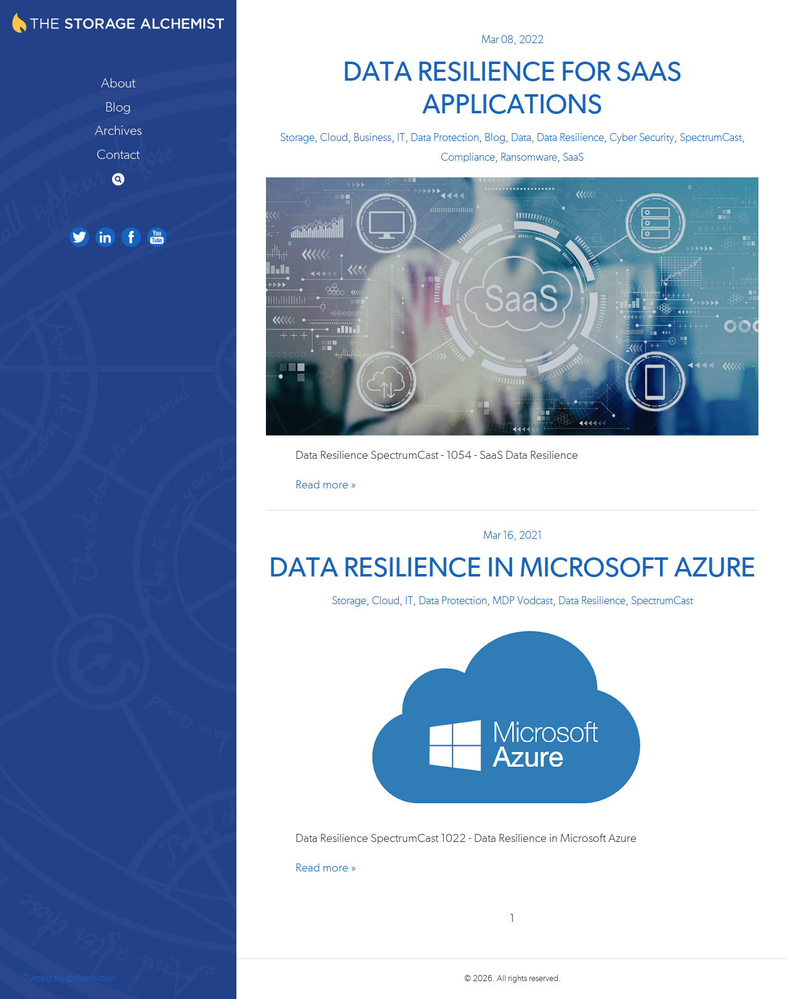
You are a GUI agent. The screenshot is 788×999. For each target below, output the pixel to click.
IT (401, 138)
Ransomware (529, 157)
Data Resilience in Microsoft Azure (512, 569)
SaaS (573, 157)
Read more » (326, 485)
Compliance (468, 157)
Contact (118, 154)
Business (372, 138)
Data (521, 138)
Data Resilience (570, 138)
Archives (118, 130)
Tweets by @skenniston (69, 978)
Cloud (334, 138)
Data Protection (445, 138)
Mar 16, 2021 (512, 535)
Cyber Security (641, 138)
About (118, 83)
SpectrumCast (711, 138)
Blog (118, 107)
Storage (297, 138)
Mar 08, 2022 (512, 40)
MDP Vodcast (522, 601)
